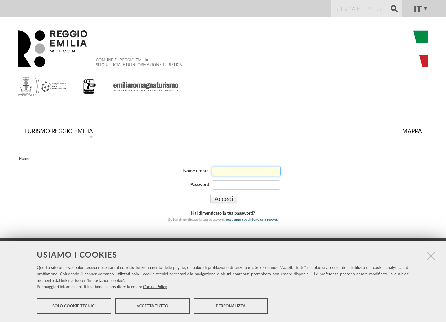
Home (24, 158)
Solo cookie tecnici (74, 305)
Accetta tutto (152, 305)
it (418, 8)
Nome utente (196, 170)
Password (199, 184)
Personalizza (231, 305)
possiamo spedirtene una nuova (251, 219)
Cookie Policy (155, 286)
